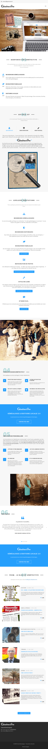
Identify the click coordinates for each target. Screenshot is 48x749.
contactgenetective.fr (7, 1)
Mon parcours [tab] (24, 129)
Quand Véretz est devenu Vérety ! (31, 693)
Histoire (23, 587)
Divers (23, 670)
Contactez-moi (24, 309)
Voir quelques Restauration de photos (24, 271)
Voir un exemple (24, 253)
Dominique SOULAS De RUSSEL (29, 651)
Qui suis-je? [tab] (9, 129)
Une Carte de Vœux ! (27, 672)
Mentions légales (25, 746)
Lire (42, 597)
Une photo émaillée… (27, 631)
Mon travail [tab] (38, 129)
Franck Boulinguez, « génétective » (31, 610)
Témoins (23, 649)
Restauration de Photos (28, 629)
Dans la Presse (25, 608)
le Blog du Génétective (31, 579)
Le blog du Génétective (24, 713)
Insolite (23, 690)
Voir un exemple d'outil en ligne (24, 291)
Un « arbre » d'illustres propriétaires (32, 590)
